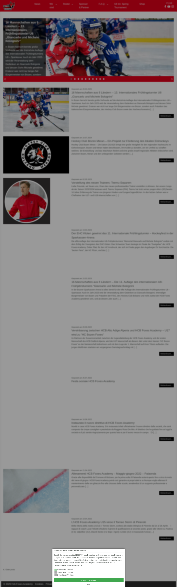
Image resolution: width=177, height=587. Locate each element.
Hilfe (88, 585)
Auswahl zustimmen (88, 580)
